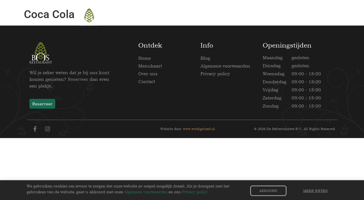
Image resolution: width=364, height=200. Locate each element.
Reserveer (78, 79)
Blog (205, 58)
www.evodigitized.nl (199, 129)
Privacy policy (215, 73)
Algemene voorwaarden (225, 66)
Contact (146, 81)
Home (144, 58)
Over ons (147, 73)
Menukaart (150, 66)
